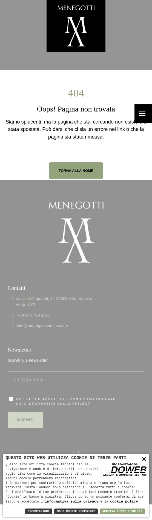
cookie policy (124, 501)
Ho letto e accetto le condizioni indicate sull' (66, 394)
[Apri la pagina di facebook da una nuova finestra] (66, 445)
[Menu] (143, 113)
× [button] (144, 459)
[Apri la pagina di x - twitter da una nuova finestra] (73, 445)
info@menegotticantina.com (42, 318)
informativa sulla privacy (59, 396)
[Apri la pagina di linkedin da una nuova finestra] (79, 445)
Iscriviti (25, 412)
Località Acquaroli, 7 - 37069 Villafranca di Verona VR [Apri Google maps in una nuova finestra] (54, 293)
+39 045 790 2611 (33, 307)
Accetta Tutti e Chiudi (122, 511)
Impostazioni (39, 511)
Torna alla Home (76, 171)
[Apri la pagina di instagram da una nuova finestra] (86, 445)
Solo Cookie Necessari (76, 511)
